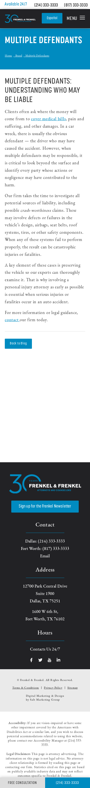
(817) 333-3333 (76, 5)
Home (8, 55)
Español (52, 18)
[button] (76, 19)
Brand (18, 55)
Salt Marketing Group (45, 699)
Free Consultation (22, 783)
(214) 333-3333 (46, 5)
